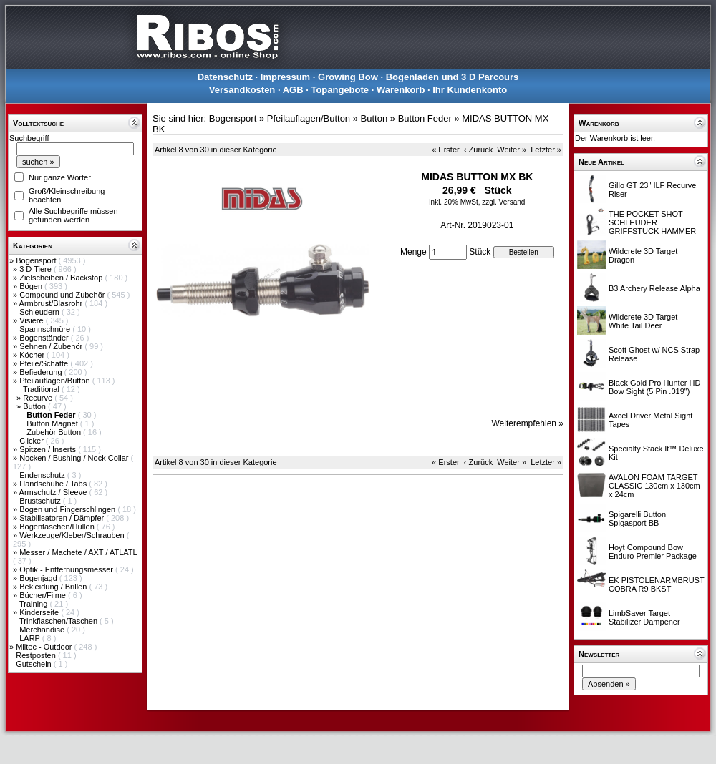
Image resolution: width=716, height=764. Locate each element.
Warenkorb (401, 89)
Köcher (33, 355)
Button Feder (425, 118)
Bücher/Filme (43, 595)
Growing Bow (348, 77)
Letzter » (546, 149)
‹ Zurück (478, 149)
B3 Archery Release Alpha (654, 288)
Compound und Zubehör (63, 294)
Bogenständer (45, 337)
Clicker (32, 440)
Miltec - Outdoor (45, 646)
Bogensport (37, 260)
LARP (30, 638)
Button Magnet (53, 423)
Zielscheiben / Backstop (62, 277)
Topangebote (340, 89)
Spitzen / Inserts (48, 449)
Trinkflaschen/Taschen (59, 621)
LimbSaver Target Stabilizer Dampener (644, 617)
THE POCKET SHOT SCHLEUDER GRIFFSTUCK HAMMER (652, 222)
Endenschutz (43, 475)
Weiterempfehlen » (528, 423)
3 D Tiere (36, 269)
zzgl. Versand (503, 202)
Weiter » (511, 149)
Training (34, 603)
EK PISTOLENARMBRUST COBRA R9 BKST (656, 584)
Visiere (32, 320)
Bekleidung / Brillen (54, 586)
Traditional (42, 389)
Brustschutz (41, 500)
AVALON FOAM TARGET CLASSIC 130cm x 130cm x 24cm (654, 486)
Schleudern (40, 312)
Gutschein (35, 664)
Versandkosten (242, 89)
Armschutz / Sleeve (54, 492)
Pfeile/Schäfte (44, 363)
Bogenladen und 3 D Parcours (452, 77)
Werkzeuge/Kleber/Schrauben (73, 535)
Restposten (37, 655)
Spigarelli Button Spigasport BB (637, 518)
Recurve (38, 397)
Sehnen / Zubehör (51, 346)
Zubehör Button (54, 432)
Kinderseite (40, 612)
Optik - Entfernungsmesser (67, 569)
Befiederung (41, 372)
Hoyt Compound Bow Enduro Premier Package (653, 551)
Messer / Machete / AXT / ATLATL (78, 552)
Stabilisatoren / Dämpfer (62, 518)
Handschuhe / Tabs (54, 483)
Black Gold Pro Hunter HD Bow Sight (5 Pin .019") (654, 387)
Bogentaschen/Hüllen (58, 526)
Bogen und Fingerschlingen (68, 509)
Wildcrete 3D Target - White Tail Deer (645, 321)
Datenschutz (225, 77)
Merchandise (43, 629)
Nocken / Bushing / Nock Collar (74, 458)
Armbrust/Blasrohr (52, 303)
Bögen (31, 286)
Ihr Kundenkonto (469, 89)
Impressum (285, 77)
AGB (293, 89)
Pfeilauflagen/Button (55, 380)
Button (35, 406)
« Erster (446, 149)
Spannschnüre (45, 329)
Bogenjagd (39, 578)
